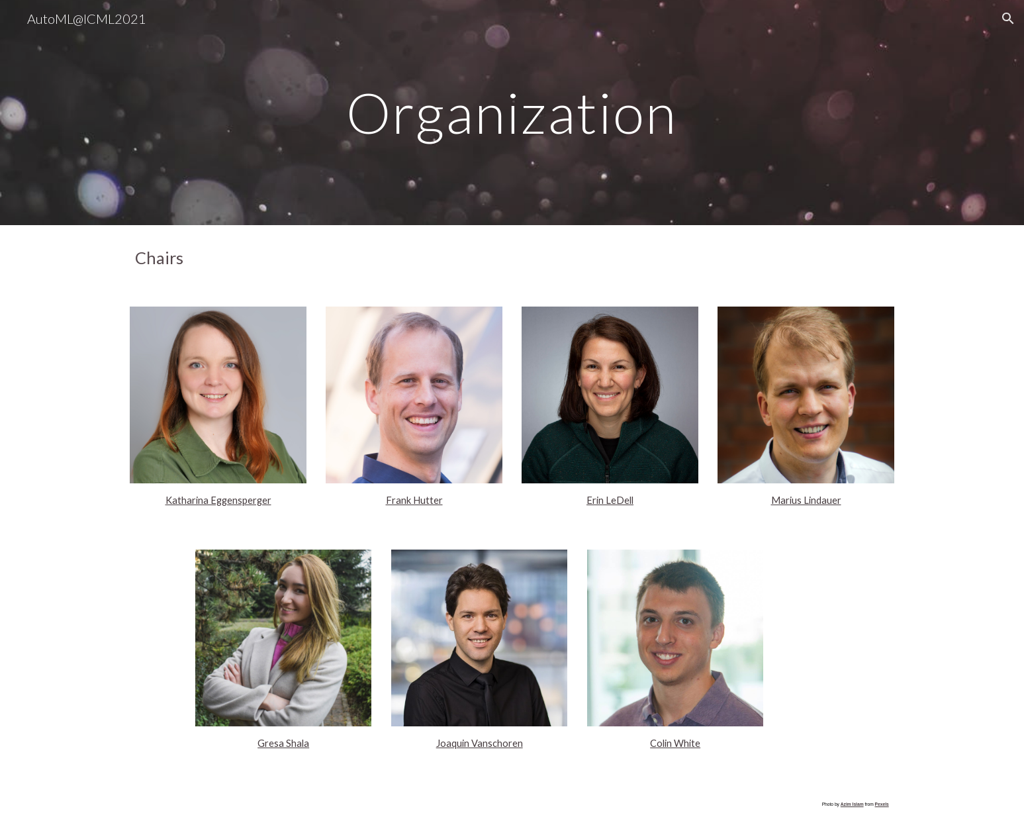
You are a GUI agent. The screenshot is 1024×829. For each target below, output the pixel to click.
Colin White (675, 743)
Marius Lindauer (806, 500)
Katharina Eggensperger (218, 500)
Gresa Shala (283, 743)
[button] (1008, 18)
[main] (512, 112)
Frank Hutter (414, 500)
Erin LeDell (609, 500)
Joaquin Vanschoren (479, 743)
